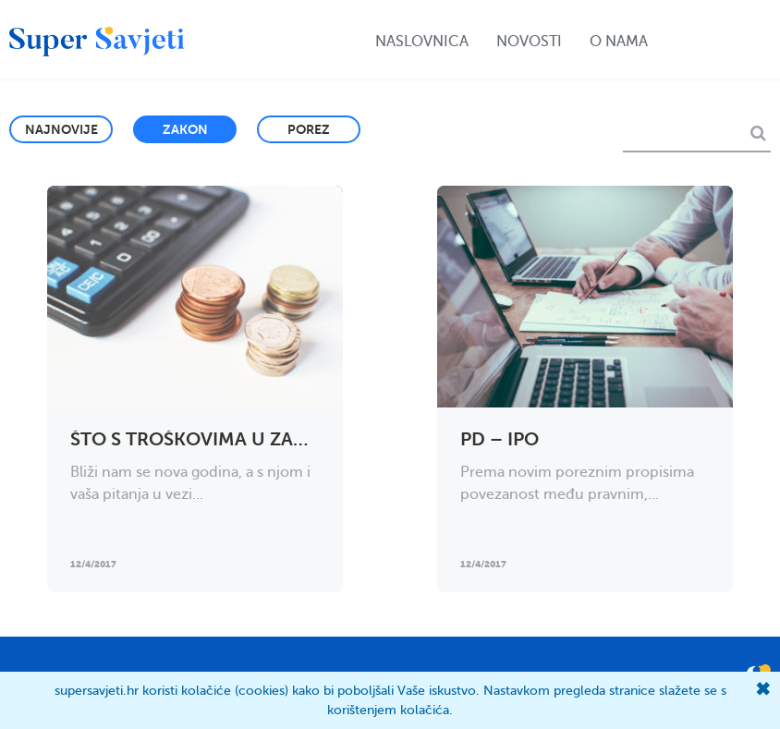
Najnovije (61, 129)
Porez (308, 129)
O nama (619, 41)
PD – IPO (499, 439)
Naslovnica (422, 41)
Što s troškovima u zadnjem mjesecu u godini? (309, 439)
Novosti (529, 41)
